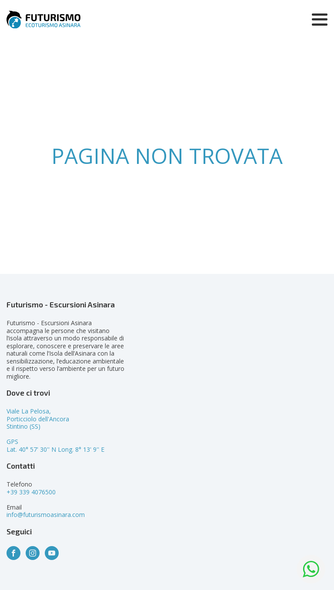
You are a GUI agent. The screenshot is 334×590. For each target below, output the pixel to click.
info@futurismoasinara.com (46, 514)
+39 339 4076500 (31, 492)
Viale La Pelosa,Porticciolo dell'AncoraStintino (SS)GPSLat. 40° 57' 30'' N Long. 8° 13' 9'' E (55, 430)
